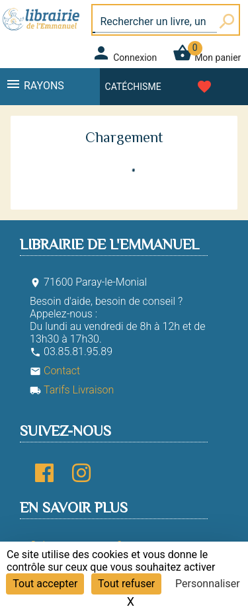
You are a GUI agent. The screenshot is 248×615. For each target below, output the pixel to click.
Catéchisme (133, 86)
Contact (55, 370)
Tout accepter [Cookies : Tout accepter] (45, 583)
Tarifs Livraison (72, 390)
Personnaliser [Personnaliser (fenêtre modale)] (207, 583)
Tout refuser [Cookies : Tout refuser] (126, 583)
